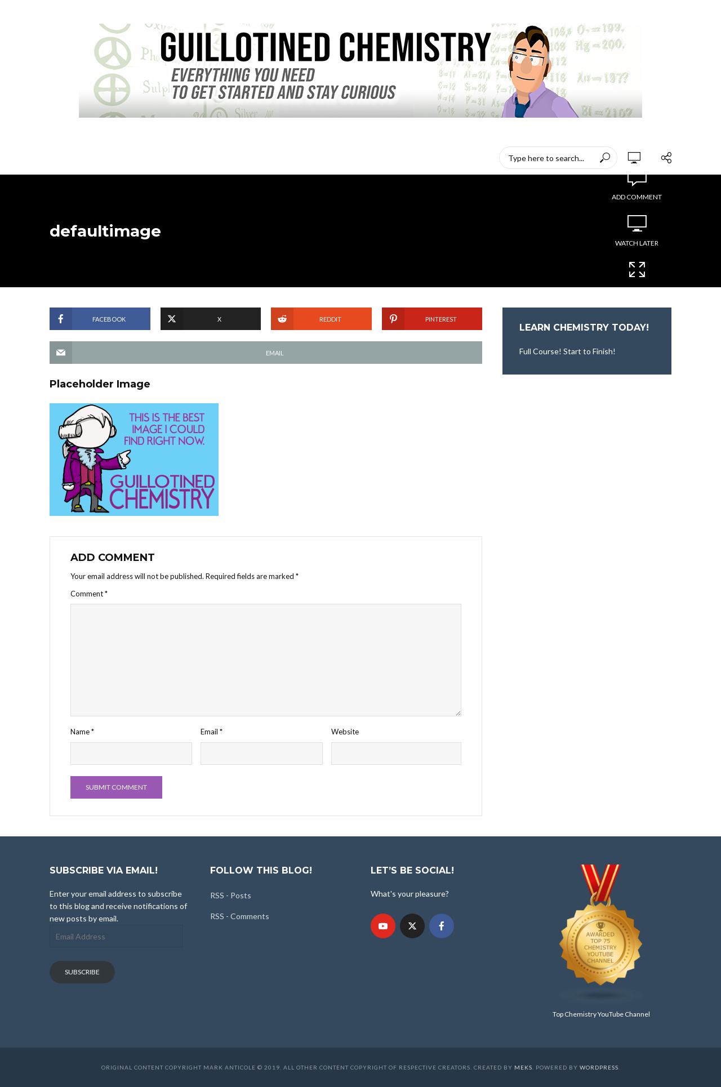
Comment (89, 593)
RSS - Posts (230, 895)
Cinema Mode (637, 276)
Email (211, 731)
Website (345, 731)
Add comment (637, 197)
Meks (523, 1067)
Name (82, 731)
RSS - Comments (239, 916)
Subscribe (82, 972)
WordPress (599, 1067)
